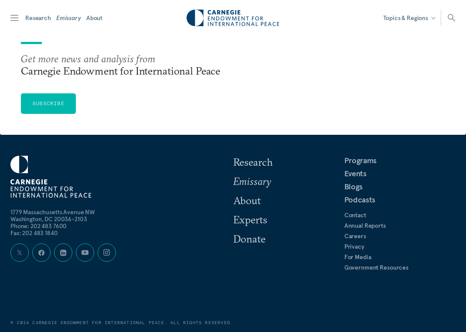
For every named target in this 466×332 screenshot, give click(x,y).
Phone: (38, 225)
